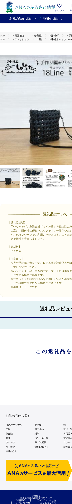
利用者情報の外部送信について (36, 498)
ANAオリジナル (14, 424)
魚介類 (9, 433)
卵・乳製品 (40, 442)
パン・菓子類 (41, 438)
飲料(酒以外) (41, 447)
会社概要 (36, 495)
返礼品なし (11, 451)
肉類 (8, 429)
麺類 (37, 433)
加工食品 (39, 429)
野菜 (8, 438)
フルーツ (10, 442)
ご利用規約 (20, 500)
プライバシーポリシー (46, 500)
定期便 (38, 424)
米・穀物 (10, 447)
